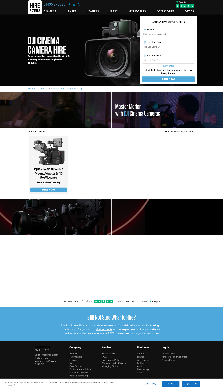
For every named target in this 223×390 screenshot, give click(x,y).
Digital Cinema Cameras (63, 88)
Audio (140, 366)
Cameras (43, 88)
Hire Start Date (152, 42)
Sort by (167, 131)
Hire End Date (152, 55)
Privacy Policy (168, 360)
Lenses (140, 357)
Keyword (149, 29)
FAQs (104, 357)
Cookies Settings (150, 384)
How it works (108, 353)
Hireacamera (42, 347)
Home (31, 88)
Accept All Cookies (190, 384)
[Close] (218, 384)
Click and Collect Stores (114, 363)
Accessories (143, 360)
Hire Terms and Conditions (175, 357)
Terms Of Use (168, 353)
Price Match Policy (111, 360)
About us (74, 353)
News (72, 363)
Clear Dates (168, 66)
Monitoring (143, 369)
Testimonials (75, 357)
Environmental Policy (80, 369)
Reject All (170, 384)
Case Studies (75, 366)
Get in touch (104, 329)
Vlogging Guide (110, 366)
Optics (140, 372)
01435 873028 (54, 4)
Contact (73, 360)
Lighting (141, 363)
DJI (81, 88)
